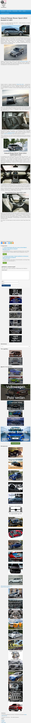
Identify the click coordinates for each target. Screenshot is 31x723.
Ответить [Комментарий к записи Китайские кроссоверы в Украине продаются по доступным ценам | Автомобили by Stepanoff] (4, 263)
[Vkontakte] (2, 243)
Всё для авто (15, 11)
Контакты (3, 720)
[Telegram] (9, 243)
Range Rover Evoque (24, 61)
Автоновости (3, 11)
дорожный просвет (11, 133)
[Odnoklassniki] (3, 243)
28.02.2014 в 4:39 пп (6, 259)
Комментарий (4, 270)
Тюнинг (20, 11)
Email (3, 283)
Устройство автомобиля (5, 13)
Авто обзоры (9, 11)
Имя (3, 281)
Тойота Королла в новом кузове (6, 586)
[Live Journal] (7, 243)
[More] (13, 243)
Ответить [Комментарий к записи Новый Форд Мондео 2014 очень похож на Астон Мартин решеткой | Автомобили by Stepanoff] (4, 254)
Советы (24, 11)
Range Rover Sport (20, 84)
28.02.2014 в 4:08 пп (6, 250)
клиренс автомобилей (8, 134)
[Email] (11, 243)
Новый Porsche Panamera (5, 587)
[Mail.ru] (5, 243)
